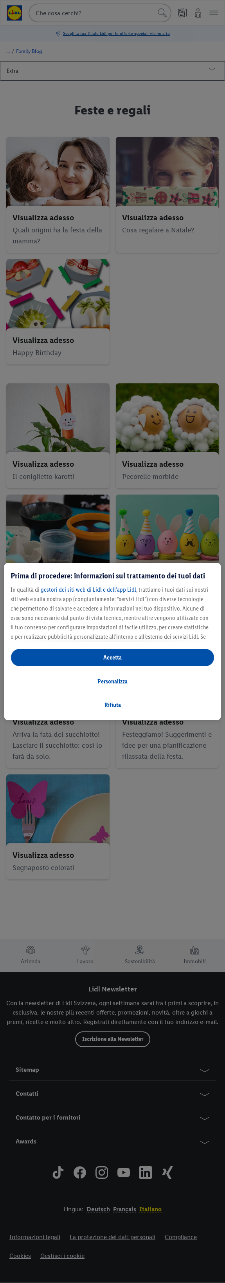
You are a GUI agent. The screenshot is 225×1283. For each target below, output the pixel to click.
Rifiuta (112, 705)
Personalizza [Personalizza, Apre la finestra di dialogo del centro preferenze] (112, 681)
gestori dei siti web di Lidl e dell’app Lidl (88, 589)
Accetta (112, 657)
